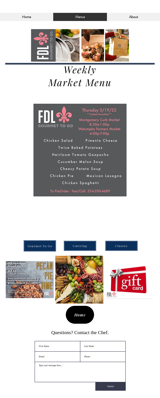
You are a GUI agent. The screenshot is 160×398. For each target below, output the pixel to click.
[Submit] (110, 386)
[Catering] (80, 246)
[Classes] (121, 246)
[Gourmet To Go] (40, 246)
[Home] (80, 315)
